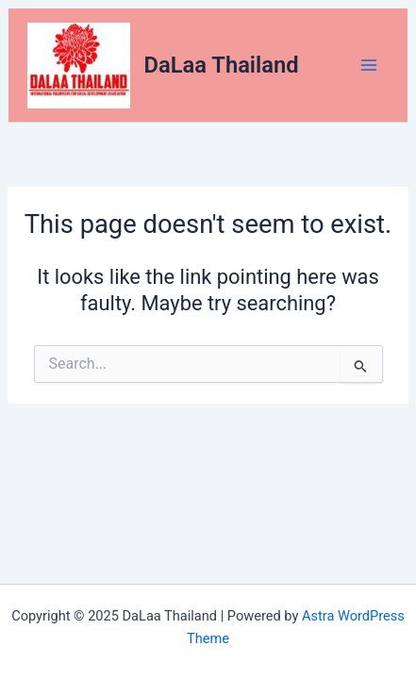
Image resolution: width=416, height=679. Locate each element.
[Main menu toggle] (369, 65)
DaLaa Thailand (221, 65)
